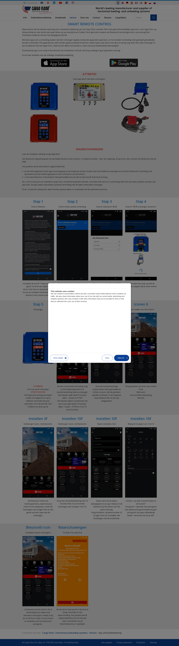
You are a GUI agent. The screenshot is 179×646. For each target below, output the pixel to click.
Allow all (122, 358)
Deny (107, 358)
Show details (60, 358)
